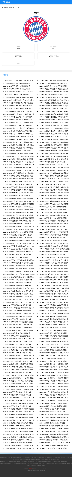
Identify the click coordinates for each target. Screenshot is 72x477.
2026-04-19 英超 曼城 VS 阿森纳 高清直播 (16, 333)
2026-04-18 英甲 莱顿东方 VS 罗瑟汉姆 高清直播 (18, 201)
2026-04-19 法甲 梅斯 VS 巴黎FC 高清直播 (52, 327)
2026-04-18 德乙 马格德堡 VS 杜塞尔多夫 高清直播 (54, 164)
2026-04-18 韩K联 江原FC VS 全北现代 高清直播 (18, 114)
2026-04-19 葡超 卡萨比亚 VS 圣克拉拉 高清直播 (18, 243)
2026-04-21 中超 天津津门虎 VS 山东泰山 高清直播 (19, 383)
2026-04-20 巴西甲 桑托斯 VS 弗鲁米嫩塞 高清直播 (19, 347)
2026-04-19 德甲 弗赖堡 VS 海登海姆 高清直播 (53, 319)
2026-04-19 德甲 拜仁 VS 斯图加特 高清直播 (53, 333)
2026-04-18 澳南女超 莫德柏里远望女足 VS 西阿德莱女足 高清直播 (54, 122)
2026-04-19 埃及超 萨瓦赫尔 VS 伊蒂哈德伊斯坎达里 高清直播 (19, 327)
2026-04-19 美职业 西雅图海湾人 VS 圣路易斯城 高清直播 (54, 282)
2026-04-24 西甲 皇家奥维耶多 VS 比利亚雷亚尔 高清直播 (19, 434)
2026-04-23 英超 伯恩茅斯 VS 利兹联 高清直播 (18, 423)
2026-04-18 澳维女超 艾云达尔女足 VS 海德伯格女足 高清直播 (54, 103)
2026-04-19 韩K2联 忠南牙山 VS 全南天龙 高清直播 (54, 302)
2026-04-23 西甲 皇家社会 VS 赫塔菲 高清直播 (18, 414)
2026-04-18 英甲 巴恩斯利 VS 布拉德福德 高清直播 (19, 176)
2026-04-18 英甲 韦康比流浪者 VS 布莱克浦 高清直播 (19, 207)
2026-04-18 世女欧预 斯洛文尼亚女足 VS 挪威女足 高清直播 (54, 229)
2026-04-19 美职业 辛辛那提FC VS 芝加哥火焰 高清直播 (19, 266)
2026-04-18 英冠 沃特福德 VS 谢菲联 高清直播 (18, 215)
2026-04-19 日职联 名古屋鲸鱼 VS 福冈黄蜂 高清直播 (54, 296)
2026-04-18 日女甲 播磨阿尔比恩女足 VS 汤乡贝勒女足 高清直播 (54, 105)
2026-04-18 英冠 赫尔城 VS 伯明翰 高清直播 (53, 209)
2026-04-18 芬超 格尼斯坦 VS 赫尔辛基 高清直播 (54, 167)
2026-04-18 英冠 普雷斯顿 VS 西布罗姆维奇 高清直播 (19, 212)
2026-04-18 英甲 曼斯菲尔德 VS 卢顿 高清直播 (53, 201)
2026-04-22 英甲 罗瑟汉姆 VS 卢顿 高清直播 (17, 392)
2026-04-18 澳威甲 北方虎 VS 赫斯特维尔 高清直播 (54, 131)
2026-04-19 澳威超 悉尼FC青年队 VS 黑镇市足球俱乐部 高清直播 (54, 285)
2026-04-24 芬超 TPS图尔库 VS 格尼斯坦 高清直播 (54, 445)
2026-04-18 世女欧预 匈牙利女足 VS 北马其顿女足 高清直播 (54, 187)
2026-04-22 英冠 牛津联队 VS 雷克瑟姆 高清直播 (18, 400)
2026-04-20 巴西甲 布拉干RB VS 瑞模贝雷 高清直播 (54, 353)
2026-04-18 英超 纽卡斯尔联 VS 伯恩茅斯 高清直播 (54, 195)
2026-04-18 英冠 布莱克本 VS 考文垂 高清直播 (53, 89)
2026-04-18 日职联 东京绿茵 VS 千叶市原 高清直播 (54, 125)
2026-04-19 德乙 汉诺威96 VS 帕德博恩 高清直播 (54, 249)
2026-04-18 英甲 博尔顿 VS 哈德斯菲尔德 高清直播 (54, 176)
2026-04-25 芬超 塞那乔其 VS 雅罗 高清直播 (53, 448)
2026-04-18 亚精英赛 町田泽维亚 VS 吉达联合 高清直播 (54, 83)
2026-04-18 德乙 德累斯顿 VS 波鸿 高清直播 (17, 167)
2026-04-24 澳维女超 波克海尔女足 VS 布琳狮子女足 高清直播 (19, 442)
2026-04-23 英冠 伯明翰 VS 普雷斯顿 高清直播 (53, 417)
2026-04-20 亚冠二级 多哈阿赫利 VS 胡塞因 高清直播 (54, 347)
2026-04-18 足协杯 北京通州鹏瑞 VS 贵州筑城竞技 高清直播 (54, 139)
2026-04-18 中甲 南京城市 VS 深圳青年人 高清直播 (54, 181)
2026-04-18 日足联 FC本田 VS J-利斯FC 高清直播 (54, 108)
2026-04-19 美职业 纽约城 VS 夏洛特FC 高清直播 (19, 268)
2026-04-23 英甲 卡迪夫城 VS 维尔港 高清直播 (18, 417)
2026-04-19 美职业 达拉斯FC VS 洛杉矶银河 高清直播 (54, 277)
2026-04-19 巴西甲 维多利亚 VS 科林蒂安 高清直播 (54, 263)
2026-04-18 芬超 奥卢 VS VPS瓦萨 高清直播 (53, 218)
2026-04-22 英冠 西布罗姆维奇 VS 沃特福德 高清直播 (54, 397)
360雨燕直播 (5, 2)
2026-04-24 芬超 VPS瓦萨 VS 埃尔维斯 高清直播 (18, 448)
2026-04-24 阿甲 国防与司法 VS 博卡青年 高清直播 (54, 434)
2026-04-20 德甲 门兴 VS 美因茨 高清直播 (52, 339)
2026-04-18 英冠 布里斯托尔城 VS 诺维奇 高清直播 (19, 209)
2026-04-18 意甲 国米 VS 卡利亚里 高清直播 (53, 86)
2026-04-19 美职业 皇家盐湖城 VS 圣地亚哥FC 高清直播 (19, 282)
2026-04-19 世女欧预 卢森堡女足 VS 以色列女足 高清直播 (19, 235)
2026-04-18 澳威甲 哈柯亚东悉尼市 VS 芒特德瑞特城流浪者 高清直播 (19, 128)
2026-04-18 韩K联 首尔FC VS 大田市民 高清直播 (54, 120)
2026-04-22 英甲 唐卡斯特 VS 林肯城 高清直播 (53, 389)
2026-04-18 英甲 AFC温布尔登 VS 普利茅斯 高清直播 (19, 198)
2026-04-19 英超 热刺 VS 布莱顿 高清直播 (52, 237)
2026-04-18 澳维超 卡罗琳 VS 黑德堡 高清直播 (18, 159)
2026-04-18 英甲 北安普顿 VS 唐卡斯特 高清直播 (18, 204)
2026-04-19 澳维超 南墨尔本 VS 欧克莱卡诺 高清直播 (19, 294)
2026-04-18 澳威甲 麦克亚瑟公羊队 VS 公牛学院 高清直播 (54, 128)
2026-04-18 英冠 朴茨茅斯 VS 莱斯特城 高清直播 (18, 181)
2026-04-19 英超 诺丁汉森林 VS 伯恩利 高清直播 (54, 313)
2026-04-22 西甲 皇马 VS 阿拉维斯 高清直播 (17, 406)
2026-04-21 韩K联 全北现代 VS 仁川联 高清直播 (18, 375)
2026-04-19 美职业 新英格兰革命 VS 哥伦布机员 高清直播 (54, 266)
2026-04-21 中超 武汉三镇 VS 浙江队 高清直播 (18, 381)
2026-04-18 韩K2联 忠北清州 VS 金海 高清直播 (53, 153)
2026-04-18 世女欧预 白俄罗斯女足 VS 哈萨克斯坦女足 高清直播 (19, 184)
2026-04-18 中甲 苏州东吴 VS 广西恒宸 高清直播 (18, 170)
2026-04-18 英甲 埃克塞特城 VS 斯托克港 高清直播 (54, 198)
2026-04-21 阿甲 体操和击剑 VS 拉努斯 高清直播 (54, 369)
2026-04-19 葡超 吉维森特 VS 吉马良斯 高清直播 (54, 257)
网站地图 (30, 468)
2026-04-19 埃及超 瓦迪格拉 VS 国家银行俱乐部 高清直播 (19, 249)
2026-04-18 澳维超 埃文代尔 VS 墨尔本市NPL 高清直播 (19, 120)
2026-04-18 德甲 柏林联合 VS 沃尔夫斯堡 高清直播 (19, 193)
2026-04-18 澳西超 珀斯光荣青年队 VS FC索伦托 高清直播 (19, 148)
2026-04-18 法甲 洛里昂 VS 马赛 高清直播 (52, 226)
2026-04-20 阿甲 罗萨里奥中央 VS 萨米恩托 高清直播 (54, 355)
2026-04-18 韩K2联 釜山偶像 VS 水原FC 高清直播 (19, 117)
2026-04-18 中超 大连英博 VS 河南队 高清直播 (53, 170)
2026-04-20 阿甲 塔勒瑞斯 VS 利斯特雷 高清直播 (18, 358)
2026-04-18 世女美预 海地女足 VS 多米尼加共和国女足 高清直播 (54, 97)
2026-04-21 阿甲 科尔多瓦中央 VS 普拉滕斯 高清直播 (19, 367)
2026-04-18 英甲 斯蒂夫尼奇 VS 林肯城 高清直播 (54, 204)
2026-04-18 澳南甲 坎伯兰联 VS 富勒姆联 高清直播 (19, 122)
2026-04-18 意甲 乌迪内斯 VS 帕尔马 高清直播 (18, 187)
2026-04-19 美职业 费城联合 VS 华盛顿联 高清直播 (19, 271)
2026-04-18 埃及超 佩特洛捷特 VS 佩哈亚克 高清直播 (19, 229)
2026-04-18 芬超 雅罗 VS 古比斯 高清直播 (52, 184)
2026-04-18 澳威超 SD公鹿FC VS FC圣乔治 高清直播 (19, 134)
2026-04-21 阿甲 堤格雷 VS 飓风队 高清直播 (17, 372)
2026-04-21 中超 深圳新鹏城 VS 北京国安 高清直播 (19, 378)
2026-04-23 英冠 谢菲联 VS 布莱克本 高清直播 (53, 420)
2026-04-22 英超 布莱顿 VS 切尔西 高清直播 (53, 403)
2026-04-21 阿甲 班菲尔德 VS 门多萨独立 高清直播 (54, 367)
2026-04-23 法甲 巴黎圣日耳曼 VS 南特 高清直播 (18, 412)
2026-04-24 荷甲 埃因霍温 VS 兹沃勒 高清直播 (53, 431)
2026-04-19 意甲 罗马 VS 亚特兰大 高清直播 (17, 254)
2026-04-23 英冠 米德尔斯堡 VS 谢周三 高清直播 (54, 414)
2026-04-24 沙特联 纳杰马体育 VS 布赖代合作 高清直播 (54, 426)
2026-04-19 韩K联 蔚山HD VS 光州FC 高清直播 (54, 288)
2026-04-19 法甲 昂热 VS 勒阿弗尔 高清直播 (53, 240)
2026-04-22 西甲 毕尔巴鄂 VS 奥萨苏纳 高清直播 (54, 383)
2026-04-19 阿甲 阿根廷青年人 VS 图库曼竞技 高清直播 (54, 280)
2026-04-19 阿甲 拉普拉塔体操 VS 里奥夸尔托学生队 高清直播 (19, 246)
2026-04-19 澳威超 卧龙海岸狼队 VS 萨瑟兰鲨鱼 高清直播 (19, 288)
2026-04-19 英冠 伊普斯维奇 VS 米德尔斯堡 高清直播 (54, 305)
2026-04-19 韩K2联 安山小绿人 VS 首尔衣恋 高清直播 (19, 291)
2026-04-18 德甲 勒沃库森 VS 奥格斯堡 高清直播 (54, 190)
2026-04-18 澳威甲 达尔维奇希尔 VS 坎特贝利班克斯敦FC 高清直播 (54, 142)
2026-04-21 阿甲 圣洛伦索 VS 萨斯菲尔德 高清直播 (19, 369)
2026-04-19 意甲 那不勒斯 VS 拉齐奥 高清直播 (53, 232)
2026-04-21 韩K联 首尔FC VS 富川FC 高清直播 (54, 372)
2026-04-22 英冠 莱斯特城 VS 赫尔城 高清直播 (18, 403)
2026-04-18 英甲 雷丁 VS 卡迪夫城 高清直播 (53, 207)
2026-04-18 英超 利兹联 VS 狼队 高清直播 (16, 195)
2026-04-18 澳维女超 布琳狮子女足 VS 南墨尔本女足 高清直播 (19, 125)
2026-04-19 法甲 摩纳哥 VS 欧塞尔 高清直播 (17, 319)
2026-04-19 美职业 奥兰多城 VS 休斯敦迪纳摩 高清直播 (54, 268)
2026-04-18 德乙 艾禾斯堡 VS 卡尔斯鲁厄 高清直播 (19, 80)
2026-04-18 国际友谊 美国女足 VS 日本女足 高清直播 (19, 103)
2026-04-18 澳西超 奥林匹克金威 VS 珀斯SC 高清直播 (19, 136)
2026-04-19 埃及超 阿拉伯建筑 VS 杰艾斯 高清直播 (54, 246)
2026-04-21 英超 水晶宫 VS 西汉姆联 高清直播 (18, 364)
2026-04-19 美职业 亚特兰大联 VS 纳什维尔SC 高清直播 (19, 274)
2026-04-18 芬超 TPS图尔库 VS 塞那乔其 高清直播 (54, 221)
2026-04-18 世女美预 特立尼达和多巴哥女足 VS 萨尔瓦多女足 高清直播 (19, 94)
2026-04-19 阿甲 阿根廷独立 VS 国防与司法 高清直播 (19, 263)
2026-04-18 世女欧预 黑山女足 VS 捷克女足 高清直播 (19, 223)
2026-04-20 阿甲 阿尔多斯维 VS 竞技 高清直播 (53, 336)
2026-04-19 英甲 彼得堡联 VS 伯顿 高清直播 (53, 310)
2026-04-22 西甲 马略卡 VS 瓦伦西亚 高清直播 (18, 386)
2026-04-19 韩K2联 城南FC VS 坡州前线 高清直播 (54, 291)
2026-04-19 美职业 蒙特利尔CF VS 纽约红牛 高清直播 (19, 251)
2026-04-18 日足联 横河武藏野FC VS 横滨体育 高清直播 (19, 108)
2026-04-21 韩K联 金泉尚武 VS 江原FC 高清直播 (54, 375)
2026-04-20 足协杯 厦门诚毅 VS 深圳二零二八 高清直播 (54, 358)
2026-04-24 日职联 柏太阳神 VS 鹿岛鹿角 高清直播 (19, 445)
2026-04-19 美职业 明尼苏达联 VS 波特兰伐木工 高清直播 (19, 280)
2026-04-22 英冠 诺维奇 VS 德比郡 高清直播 (17, 395)
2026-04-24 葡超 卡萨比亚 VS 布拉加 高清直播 (18, 431)
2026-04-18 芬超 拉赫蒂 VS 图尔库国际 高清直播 (18, 221)
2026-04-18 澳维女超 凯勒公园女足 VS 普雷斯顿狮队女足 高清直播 (54, 111)
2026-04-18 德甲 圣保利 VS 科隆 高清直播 (16, 86)
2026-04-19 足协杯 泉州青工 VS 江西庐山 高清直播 (19, 299)
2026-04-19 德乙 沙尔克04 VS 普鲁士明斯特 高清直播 (19, 310)
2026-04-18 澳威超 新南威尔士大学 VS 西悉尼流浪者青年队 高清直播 (54, 134)
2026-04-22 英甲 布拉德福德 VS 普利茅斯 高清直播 (19, 389)
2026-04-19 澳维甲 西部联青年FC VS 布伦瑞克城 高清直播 (19, 285)
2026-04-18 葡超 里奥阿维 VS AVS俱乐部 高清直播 (19, 91)
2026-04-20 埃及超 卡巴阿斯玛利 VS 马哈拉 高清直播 (54, 341)
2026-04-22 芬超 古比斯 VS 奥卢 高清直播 (52, 409)
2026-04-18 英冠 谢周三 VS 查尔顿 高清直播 (53, 212)
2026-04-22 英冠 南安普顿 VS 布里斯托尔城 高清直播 (54, 395)
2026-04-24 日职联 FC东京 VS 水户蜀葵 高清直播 (54, 442)
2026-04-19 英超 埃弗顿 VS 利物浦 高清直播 (53, 316)
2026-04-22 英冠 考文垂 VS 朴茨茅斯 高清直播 (53, 392)
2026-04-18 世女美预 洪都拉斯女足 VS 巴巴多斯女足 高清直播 (54, 100)
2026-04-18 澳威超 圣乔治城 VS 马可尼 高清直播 (18, 162)
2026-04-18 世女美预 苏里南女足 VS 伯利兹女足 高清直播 (54, 91)
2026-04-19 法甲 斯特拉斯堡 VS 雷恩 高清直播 (18, 330)
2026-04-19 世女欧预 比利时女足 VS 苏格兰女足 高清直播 (54, 251)
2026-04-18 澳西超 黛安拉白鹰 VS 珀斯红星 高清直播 (54, 159)
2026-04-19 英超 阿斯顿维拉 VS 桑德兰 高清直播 (18, 313)
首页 (14, 7)
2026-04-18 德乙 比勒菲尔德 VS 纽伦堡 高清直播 (18, 164)
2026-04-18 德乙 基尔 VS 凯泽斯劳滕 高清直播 (53, 80)
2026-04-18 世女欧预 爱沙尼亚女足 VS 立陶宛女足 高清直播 (54, 223)
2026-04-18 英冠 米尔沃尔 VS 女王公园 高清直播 (54, 178)
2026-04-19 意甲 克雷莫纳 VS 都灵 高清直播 (17, 305)
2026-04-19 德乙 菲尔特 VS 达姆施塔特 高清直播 (54, 308)
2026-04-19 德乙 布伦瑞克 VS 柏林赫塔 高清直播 (18, 308)
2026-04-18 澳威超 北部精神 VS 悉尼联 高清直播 (54, 150)
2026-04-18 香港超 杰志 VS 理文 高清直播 (52, 162)
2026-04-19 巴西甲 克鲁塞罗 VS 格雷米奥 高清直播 (54, 271)
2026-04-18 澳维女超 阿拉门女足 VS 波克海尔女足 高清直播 (19, 111)
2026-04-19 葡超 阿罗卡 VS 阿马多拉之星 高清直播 (19, 324)
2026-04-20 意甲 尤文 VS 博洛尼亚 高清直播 (17, 344)
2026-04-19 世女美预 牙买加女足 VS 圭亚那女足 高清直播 (19, 277)
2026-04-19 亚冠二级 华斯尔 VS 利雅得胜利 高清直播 (54, 322)
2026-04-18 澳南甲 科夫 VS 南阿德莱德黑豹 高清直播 (54, 156)
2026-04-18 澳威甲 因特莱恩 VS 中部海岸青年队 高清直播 (19, 142)
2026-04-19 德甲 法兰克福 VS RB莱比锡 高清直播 (19, 240)
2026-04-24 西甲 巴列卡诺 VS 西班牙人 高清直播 (54, 428)
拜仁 (19, 7)
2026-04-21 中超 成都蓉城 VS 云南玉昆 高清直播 (54, 378)
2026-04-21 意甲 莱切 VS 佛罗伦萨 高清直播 (53, 361)
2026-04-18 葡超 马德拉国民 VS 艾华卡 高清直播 (18, 226)
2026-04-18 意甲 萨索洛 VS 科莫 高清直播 (16, 83)
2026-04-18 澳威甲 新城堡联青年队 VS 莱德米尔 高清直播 (19, 145)
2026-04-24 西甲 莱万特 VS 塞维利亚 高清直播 (18, 428)
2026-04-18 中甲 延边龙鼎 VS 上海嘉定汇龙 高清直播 (19, 139)
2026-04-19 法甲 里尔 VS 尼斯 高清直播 (15, 257)
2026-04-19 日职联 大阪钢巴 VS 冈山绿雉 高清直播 (54, 294)
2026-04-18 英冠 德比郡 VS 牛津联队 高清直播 (18, 178)
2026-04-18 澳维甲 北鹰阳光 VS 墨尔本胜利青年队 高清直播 (54, 117)
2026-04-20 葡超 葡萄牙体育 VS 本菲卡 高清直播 (18, 339)
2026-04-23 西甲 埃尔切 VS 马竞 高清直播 (52, 412)
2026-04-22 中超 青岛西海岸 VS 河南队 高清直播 (18, 409)
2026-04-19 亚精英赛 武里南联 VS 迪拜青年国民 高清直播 (19, 237)
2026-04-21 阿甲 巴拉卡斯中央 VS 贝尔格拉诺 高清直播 (19, 361)
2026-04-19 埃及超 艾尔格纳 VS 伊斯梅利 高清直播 (54, 324)
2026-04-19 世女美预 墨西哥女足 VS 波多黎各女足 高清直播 (54, 274)
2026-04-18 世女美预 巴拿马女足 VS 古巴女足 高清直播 (19, 100)
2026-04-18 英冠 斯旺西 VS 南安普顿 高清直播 (53, 215)
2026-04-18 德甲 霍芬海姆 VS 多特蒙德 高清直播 (54, 193)
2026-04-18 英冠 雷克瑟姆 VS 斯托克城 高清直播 (18, 218)
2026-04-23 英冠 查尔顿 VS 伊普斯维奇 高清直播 (18, 420)
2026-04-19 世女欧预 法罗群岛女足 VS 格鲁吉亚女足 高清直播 (54, 235)
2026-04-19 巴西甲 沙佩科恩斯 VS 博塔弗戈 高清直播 (54, 260)
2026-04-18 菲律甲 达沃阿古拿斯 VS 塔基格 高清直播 (19, 173)
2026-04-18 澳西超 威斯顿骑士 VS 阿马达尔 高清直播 (54, 148)
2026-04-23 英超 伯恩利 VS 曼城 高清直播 (52, 423)
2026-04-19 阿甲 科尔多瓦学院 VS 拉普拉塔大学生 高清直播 (19, 260)
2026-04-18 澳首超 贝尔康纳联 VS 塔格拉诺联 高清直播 (19, 131)
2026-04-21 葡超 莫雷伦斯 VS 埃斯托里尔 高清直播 (54, 364)
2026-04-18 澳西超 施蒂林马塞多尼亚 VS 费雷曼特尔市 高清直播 (54, 136)
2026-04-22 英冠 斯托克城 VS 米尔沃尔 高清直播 (18, 397)
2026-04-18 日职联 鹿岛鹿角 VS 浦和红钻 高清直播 (54, 114)
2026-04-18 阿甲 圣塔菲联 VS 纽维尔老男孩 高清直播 (19, 97)
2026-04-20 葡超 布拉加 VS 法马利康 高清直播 (18, 350)
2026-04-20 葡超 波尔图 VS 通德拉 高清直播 (53, 350)
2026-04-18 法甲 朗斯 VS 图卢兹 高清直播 (16, 89)
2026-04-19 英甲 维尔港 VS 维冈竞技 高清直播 (18, 322)
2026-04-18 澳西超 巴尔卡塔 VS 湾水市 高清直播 (54, 145)
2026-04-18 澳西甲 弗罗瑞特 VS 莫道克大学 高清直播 (19, 150)
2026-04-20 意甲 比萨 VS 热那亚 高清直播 (16, 336)
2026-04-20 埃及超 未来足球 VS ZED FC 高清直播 (19, 341)
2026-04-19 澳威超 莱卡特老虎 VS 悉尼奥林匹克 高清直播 (19, 296)
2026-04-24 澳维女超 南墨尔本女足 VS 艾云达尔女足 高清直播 (19, 440)
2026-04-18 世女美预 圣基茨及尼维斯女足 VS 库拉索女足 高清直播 (54, 94)
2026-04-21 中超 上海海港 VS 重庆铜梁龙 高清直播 (54, 381)
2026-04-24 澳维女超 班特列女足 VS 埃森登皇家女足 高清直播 (54, 440)
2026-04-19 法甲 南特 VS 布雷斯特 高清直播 (53, 330)
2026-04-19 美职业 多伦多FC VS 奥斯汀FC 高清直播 (54, 243)
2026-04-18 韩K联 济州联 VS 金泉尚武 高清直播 (18, 156)
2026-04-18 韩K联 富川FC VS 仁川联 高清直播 (18, 153)
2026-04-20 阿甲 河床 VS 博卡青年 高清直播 (17, 353)
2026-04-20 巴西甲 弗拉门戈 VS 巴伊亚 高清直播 (18, 355)
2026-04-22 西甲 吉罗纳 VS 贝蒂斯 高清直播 (53, 406)
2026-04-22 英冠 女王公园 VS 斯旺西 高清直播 (53, 400)
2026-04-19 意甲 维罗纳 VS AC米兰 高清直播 (17, 316)
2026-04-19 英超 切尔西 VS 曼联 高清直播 (52, 254)
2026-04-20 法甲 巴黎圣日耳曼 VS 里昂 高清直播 (54, 344)
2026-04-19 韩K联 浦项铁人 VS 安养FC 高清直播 (18, 302)
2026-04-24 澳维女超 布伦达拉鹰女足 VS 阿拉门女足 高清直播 (19, 437)
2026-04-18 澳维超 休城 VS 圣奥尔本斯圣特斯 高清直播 (19, 105)
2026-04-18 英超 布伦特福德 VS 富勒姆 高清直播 (54, 173)
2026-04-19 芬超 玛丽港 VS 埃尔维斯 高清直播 (18, 232)
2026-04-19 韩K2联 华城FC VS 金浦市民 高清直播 (54, 299)
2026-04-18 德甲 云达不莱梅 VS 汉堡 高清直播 (18, 190)
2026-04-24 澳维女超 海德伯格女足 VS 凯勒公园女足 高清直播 (54, 437)
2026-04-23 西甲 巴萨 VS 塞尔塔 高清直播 (16, 426)
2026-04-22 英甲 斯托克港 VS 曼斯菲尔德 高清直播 (54, 386)
